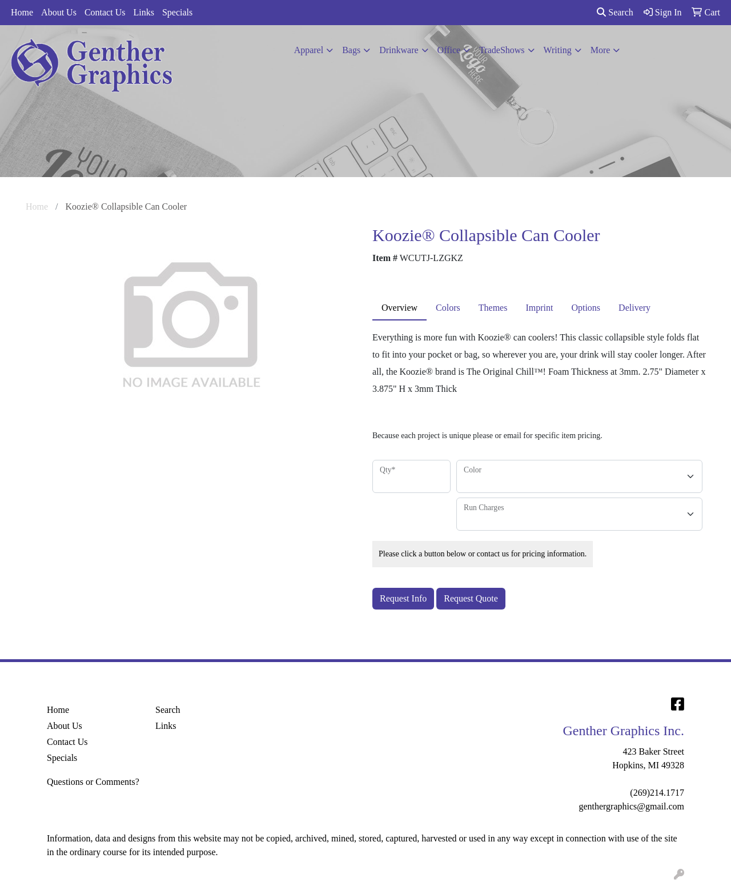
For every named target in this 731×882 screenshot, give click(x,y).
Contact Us (105, 12)
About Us (59, 12)
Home (22, 12)
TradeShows (501, 50)
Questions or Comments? (93, 782)
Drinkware (398, 50)
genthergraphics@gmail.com (631, 806)
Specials (177, 12)
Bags (351, 50)
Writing (558, 50)
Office (449, 50)
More (600, 50)
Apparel (309, 50)
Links (143, 12)
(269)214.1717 (657, 792)
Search (615, 12)
